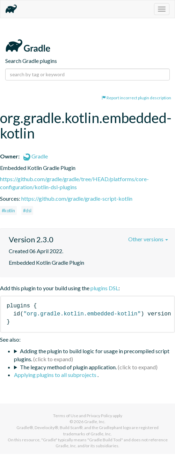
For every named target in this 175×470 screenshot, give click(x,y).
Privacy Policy (99, 415)
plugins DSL (104, 288)
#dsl (27, 210)
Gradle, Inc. (94, 421)
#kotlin (8, 210)
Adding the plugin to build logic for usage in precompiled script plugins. (91, 355)
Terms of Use (65, 415)
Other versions (148, 239)
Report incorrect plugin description (136, 97)
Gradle (35, 156)
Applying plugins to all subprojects (55, 374)
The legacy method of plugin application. (68, 367)
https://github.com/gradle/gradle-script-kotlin (76, 198)
